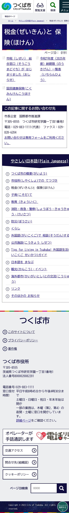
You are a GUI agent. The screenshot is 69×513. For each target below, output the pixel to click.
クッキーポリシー (17, 474)
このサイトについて (21, 331)
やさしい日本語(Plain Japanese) (31, 21)
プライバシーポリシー (23, 340)
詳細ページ (23, 420)
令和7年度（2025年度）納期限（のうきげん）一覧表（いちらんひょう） (52, 69)
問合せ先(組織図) (17, 462)
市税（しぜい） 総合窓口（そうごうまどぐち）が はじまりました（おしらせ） (19, 69)
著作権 (12, 348)
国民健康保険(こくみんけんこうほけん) (19, 94)
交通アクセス (14, 450)
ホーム (10, 21)
